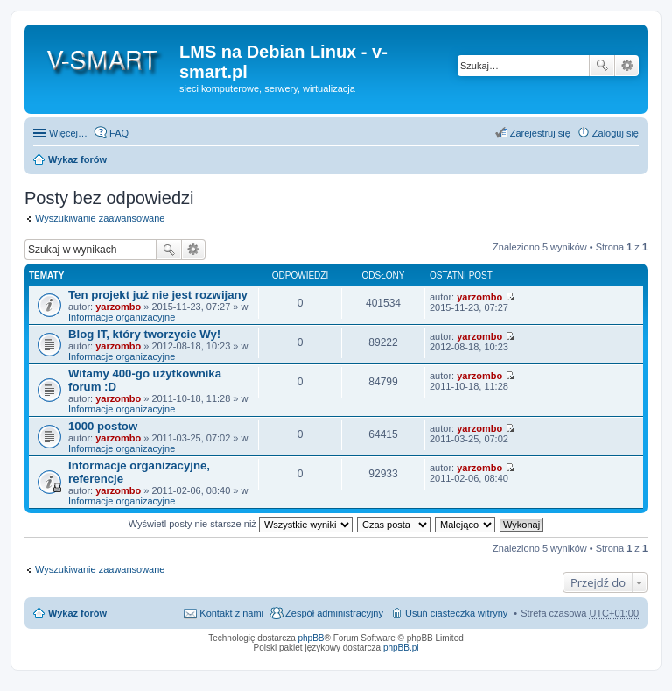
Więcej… (68, 133)
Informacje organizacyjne (121, 317)
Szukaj (602, 65)
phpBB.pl (401, 647)
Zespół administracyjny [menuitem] (334, 613)
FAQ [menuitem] (119, 133)
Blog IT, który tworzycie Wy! (144, 334)
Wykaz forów (77, 159)
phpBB (311, 638)
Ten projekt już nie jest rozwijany (158, 294)
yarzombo (118, 306)
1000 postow (102, 426)
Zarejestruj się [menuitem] (540, 133)
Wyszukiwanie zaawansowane (627, 65)
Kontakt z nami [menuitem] (231, 613)
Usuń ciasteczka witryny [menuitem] (456, 613)
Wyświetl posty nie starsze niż (241, 523)
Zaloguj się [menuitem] (615, 133)
